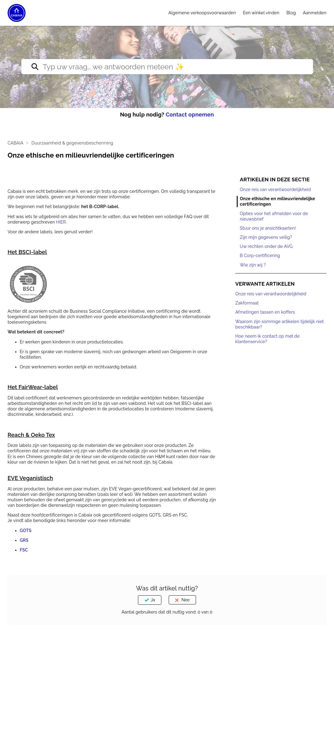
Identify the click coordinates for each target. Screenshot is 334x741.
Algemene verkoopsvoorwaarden (202, 12)
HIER (61, 222)
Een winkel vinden (261, 12)
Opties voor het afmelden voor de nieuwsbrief (274, 216)
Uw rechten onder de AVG (266, 246)
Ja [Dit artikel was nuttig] (153, 599)
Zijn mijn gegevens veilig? (266, 237)
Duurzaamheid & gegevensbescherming (72, 143)
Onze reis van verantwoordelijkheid (275, 189)
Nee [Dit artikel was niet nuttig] (185, 599)
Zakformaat (247, 303)
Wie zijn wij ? (253, 265)
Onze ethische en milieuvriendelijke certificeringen (277, 201)
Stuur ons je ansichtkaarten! (268, 228)
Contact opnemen (190, 114)
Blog (291, 12)
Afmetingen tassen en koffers (265, 312)
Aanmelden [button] (314, 12)
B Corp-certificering (260, 255)
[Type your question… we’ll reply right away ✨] (167, 66)
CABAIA (15, 143)
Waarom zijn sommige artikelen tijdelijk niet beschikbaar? (279, 324)
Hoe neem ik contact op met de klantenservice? (267, 339)
